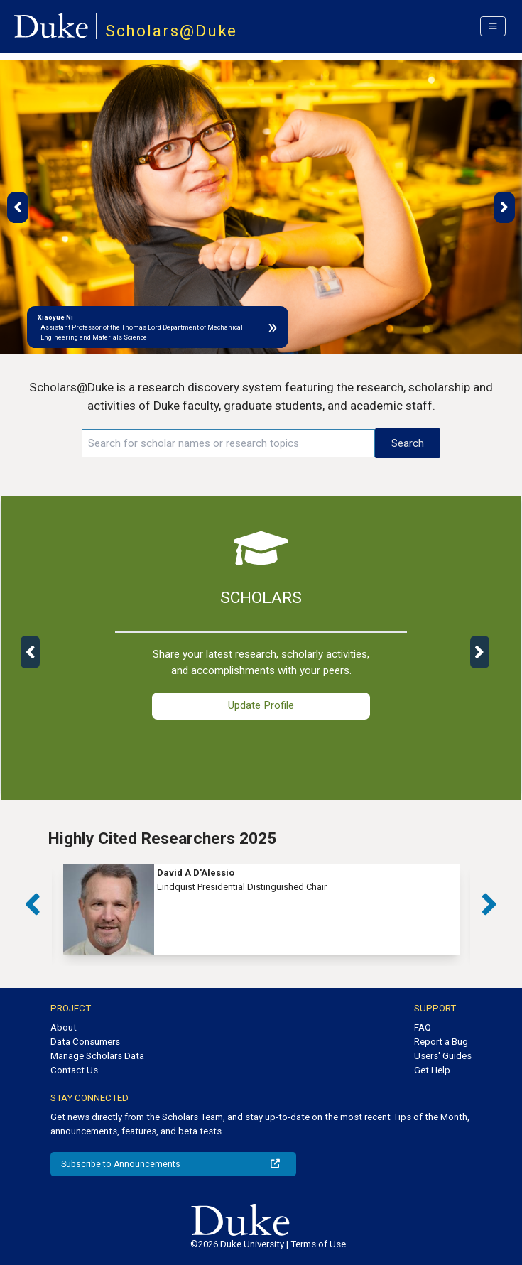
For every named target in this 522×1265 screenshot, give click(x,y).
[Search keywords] (228, 443)
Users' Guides (443, 1055)
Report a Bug (441, 1041)
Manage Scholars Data (97, 1055)
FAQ (422, 1027)
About (63, 1027)
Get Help (432, 1070)
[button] (17, 207)
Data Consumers (85, 1041)
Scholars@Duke (171, 30)
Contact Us (74, 1070)
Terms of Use (318, 1244)
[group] (261, 909)
